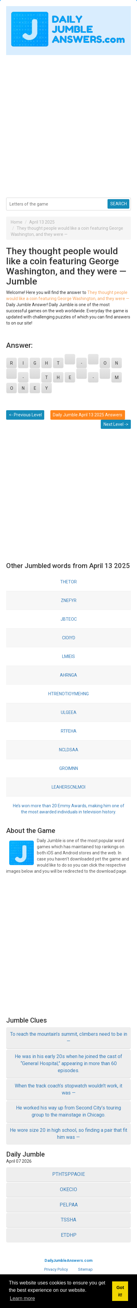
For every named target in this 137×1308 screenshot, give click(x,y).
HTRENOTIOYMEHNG (68, 693)
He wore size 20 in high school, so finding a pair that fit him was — (68, 1133)
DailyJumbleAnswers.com (68, 1260)
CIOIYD (68, 637)
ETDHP (68, 1235)
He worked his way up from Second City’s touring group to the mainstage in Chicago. (68, 1111)
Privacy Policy (56, 1269)
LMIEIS (68, 656)
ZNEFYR (68, 600)
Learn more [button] (22, 1298)
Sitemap (85, 1269)
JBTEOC (69, 619)
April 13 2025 (42, 222)
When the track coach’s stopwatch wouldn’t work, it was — (68, 1089)
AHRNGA (68, 675)
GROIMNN (68, 768)
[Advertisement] (68, 123)
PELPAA (69, 1205)
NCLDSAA (68, 749)
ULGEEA (68, 712)
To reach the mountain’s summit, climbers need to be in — (68, 1037)
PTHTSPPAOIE (68, 1174)
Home (16, 222)
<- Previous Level (25, 414)
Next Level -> (116, 424)
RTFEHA (68, 731)
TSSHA (68, 1220)
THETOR (68, 581)
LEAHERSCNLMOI (68, 787)
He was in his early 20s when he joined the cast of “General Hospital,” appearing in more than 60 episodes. (68, 1063)
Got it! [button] (120, 1291)
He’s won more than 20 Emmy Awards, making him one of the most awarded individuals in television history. (68, 808)
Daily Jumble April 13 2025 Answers (87, 414)
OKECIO (68, 1189)
